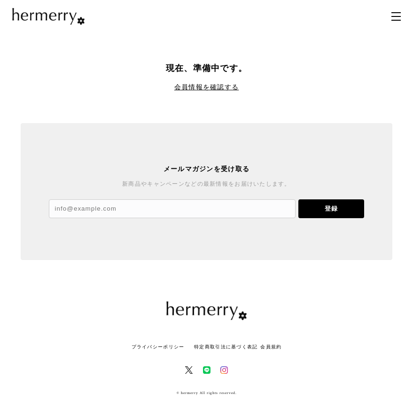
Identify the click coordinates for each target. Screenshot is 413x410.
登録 (331, 208)
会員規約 (270, 346)
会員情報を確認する (206, 87)
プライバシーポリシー (158, 346)
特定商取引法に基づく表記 (225, 346)
